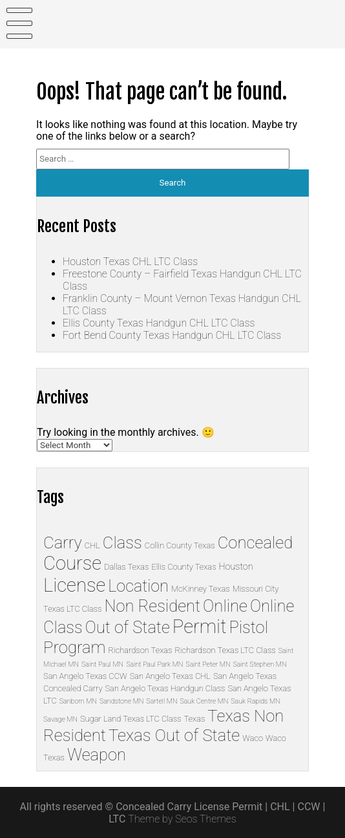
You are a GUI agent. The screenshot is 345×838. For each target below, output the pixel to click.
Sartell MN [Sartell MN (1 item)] (161, 701)
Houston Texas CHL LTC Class (130, 261)
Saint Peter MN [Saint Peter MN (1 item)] (207, 664)
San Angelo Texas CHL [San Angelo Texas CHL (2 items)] (170, 676)
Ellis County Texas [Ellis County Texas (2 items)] (183, 567)
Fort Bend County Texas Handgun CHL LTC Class (172, 335)
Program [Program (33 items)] (74, 647)
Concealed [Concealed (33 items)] (255, 542)
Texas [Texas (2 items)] (194, 719)
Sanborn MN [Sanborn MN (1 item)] (78, 701)
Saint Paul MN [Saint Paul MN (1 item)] (102, 664)
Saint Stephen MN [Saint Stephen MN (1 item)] (259, 664)
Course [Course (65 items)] (72, 563)
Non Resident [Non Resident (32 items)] (152, 606)
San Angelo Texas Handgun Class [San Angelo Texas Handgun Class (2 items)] (165, 688)
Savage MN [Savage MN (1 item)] (60, 719)
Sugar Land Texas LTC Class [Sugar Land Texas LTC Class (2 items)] (131, 719)
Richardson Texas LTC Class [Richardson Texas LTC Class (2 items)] (224, 650)
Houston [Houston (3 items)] (236, 566)
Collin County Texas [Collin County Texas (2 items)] (180, 545)
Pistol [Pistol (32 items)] (248, 627)
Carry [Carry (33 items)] (62, 542)
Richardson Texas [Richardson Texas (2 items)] (140, 650)
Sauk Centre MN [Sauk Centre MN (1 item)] (204, 701)
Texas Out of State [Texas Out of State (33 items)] (174, 735)
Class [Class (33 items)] (122, 542)
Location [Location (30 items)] (138, 586)
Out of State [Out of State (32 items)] (127, 627)
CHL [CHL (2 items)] (92, 545)
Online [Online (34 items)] (225, 606)
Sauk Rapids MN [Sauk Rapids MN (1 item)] (255, 701)
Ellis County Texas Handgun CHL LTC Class (159, 323)
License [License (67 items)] (74, 585)
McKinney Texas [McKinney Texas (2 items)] (200, 589)
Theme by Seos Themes (182, 819)
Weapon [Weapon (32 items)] (96, 754)
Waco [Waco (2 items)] (252, 738)
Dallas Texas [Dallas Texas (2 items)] (126, 567)
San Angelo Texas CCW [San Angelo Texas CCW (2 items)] (85, 676)
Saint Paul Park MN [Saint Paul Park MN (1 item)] (154, 664)
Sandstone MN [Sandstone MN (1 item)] (121, 701)
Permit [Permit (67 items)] (199, 627)
